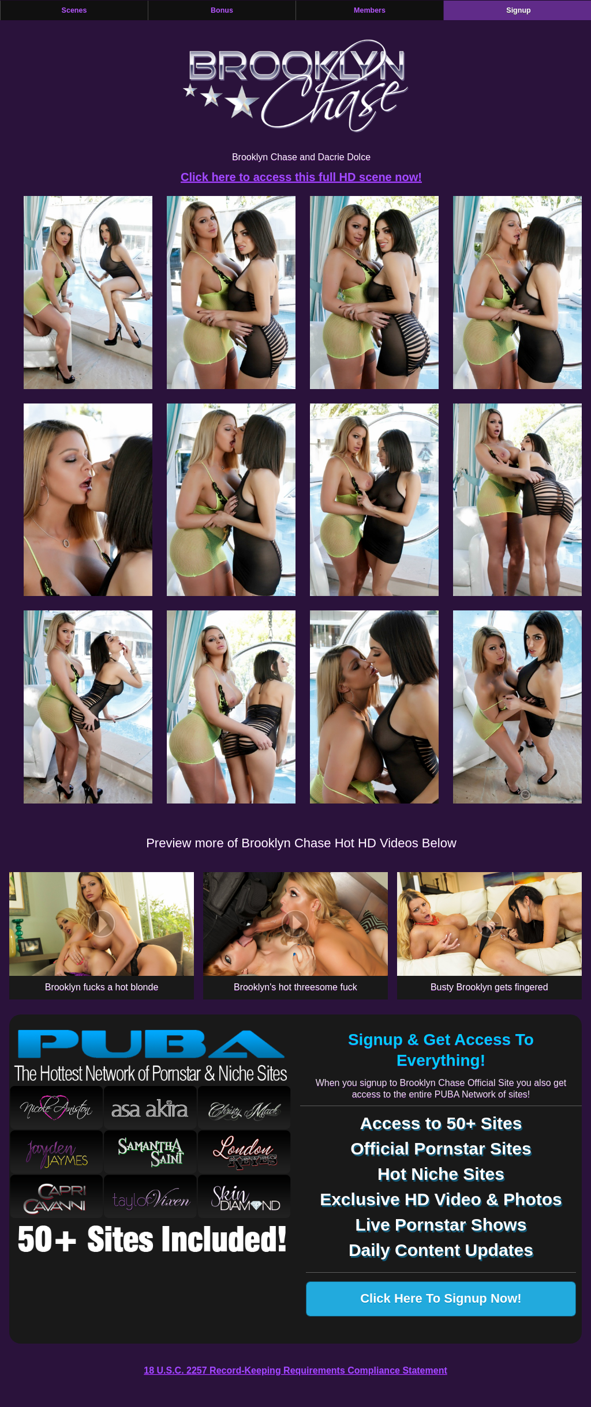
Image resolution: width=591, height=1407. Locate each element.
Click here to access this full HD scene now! (301, 177)
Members (370, 10)
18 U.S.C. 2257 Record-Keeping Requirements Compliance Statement (295, 1370)
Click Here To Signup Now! (441, 1298)
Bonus (222, 10)
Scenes (74, 10)
